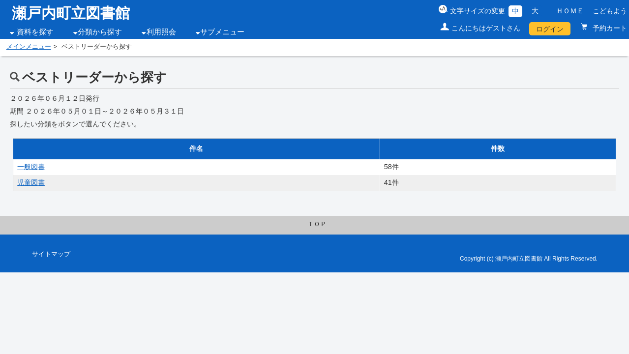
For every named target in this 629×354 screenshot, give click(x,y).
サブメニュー (222, 32)
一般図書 (31, 167)
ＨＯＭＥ (570, 11)
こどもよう (610, 11)
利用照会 (161, 32)
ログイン (550, 29)
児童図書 (31, 182)
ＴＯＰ (317, 224)
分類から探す (100, 32)
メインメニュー (28, 46)
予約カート (609, 28)
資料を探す (35, 32)
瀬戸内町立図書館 (71, 13)
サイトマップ (51, 254)
